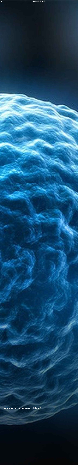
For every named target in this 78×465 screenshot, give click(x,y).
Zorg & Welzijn (7, 405)
